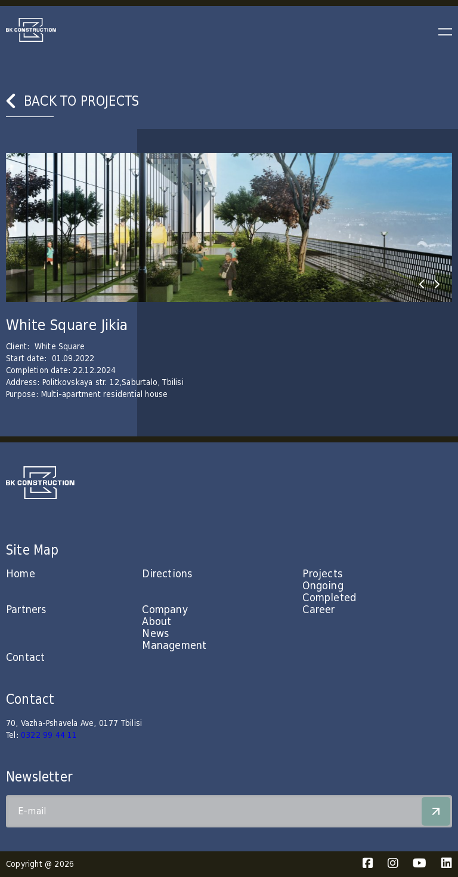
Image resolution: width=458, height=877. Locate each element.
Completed (329, 598)
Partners (26, 610)
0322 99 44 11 (49, 735)
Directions (167, 574)
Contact (25, 657)
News (155, 633)
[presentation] (421, 284)
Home (20, 574)
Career (318, 610)
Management (174, 645)
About (156, 621)
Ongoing (322, 586)
